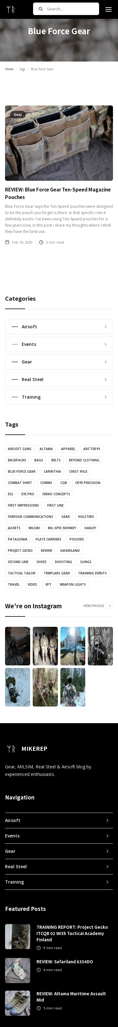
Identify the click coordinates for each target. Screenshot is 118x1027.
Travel (14, 584)
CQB (63, 483)
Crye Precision (87, 483)
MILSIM (34, 528)
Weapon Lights (73, 584)
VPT (48, 584)
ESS (10, 494)
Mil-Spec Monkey (62, 528)
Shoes (42, 562)
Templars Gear (57, 573)
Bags (38, 460)
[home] (10, 9)
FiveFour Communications (30, 516)
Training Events (92, 573)
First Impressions (23, 505)
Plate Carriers (48, 539)
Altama (46, 449)
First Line (55, 505)
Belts (56, 460)
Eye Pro (27, 494)
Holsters (86, 516)
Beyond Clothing (84, 460)
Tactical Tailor (22, 573)
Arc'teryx (91, 449)
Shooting (63, 562)
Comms (46, 483)
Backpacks (17, 460)
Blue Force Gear (22, 471)
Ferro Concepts (56, 494)
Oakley (90, 528)
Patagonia (17, 539)
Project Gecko (20, 550)
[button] (108, 9)
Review (46, 550)
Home (9, 69)
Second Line (18, 562)
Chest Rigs (78, 471)
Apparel (68, 449)
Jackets (14, 528)
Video (32, 584)
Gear (65, 516)
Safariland (70, 550)
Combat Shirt (20, 483)
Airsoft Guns (19, 449)
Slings (86, 562)
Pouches (77, 539)
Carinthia (52, 471)
